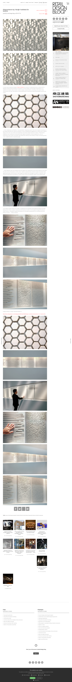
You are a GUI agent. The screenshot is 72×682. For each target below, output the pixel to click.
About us (22, 2)
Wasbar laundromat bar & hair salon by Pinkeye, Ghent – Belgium (19, 552)
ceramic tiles (7, 515)
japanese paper (13, 515)
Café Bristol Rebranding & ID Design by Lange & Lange (42, 533)
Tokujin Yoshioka (20, 87)
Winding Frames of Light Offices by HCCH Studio (8, 551)
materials (18, 515)
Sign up (36, 653)
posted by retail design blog (8, 13)
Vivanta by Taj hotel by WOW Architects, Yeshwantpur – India (30, 551)
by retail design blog (8, 535)
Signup (8, 2)
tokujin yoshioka (35, 515)
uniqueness (41, 515)
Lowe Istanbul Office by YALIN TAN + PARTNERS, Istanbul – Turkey (19, 533)
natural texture (25, 515)
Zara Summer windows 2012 (42, 551)
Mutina (21, 515)
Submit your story (29, 2)
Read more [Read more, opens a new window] (42, 673)
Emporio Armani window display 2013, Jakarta (8, 532)
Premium (36, 2)
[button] (22, 675)
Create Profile (60, 28)
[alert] (36, 675)
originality (30, 515)
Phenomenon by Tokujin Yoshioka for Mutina (16, 10)
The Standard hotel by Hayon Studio (30, 532)
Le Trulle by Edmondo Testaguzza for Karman (42, 568)
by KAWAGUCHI (8, 588)
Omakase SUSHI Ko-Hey (8, 586)
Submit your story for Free (61, 26)
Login (4, 2)
